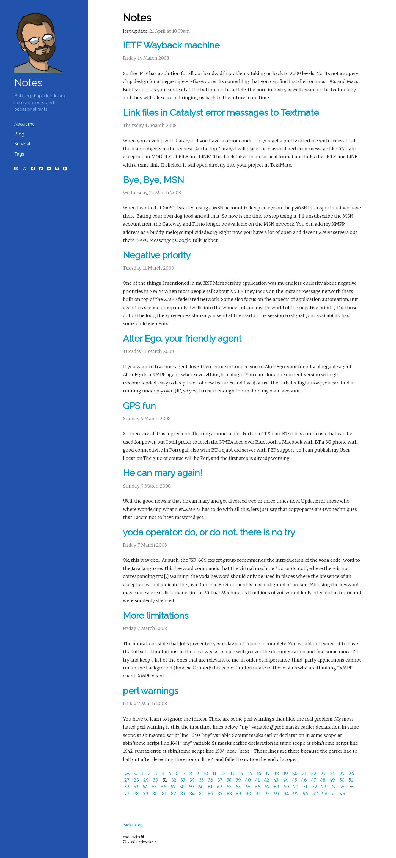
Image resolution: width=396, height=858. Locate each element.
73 (324, 787)
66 (258, 787)
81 (165, 793)
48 (323, 780)
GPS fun (139, 405)
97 (316, 793)
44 (286, 780)
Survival (22, 143)
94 (287, 793)
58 (183, 787)
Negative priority (157, 255)
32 (174, 780)
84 (192, 793)
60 (201, 787)
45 (295, 780)
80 (155, 793)
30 (156, 780)
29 (146, 780)
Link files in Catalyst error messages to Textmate (221, 112)
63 (230, 787)
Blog (19, 134)
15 (250, 773)
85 (202, 793)
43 (276, 780)
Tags (19, 154)
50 (342, 780)
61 (211, 787)
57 (174, 787)
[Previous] (136, 773)
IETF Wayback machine (171, 45)
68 (277, 787)
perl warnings (150, 690)
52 (127, 787)
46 (304, 780)
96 (306, 793)
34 (192, 780)
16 (259, 773)
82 (174, 793)
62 (220, 787)
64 (239, 787)
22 (314, 773)
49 (333, 780)
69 (287, 787)
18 (277, 773)
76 (351, 787)
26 (351, 773)
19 (286, 773)
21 (305, 773)
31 (165, 780)
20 (295, 773)
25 (343, 773)
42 (267, 780)
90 (249, 793)
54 (146, 787)
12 (224, 773)
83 (183, 793)
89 (239, 793)
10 (206, 773)
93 (277, 793)
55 (155, 787)
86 (211, 793)
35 (202, 780)
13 (233, 773)
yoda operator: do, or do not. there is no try (209, 532)
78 (137, 793)
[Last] (342, 793)
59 (192, 787)
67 (268, 787)
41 (258, 780)
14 (241, 773)
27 (127, 780)
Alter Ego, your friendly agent (182, 338)
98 (325, 793)
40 (248, 780)
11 (215, 773)
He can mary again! (162, 472)
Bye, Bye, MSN (153, 180)
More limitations (155, 615)
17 (268, 773)
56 (164, 787)
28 (137, 780)
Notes (28, 83)
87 (221, 793)
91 (258, 793)
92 (267, 793)
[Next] (334, 793)
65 (249, 787)
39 (239, 780)
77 (127, 793)
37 (220, 780)
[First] (128, 773)
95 (296, 793)
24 (333, 773)
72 (315, 787)
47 (314, 780)
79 (146, 793)
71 (306, 787)
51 (351, 780)
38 (230, 780)
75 (343, 787)
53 (136, 787)
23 (324, 773)
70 (296, 787)
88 (230, 793)
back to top (132, 825)
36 (211, 780)
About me (24, 124)
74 (334, 787)
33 (183, 780)
